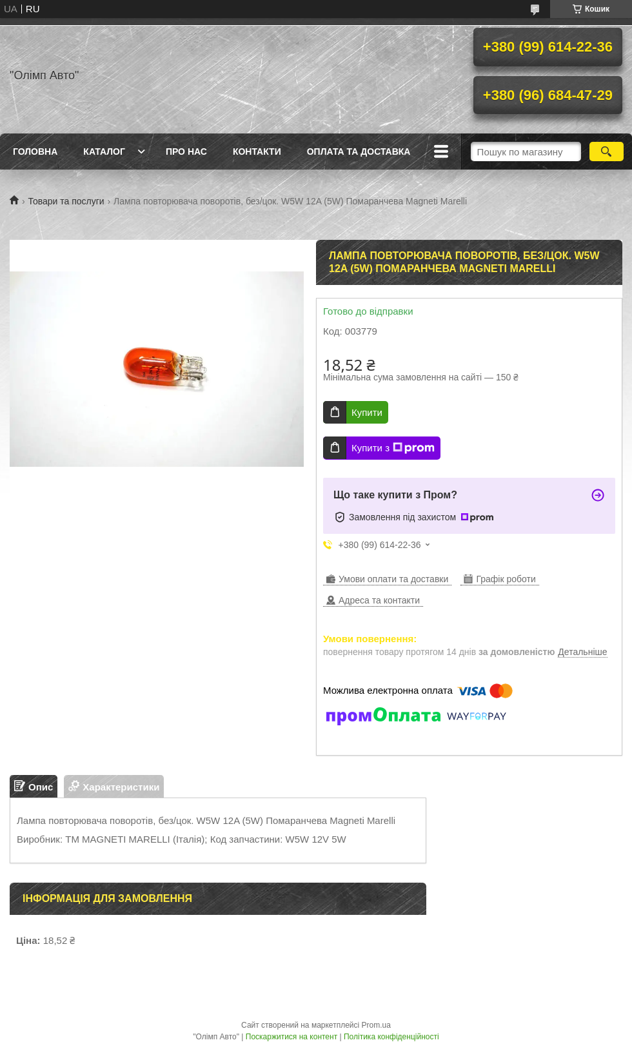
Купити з (393, 448)
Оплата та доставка (359, 151)
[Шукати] (606, 151)
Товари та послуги (66, 201)
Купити (366, 412)
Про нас (186, 151)
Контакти (257, 151)
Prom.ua (376, 1025)
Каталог (104, 151)
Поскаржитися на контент (291, 1036)
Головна (35, 151)
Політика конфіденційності (391, 1036)
